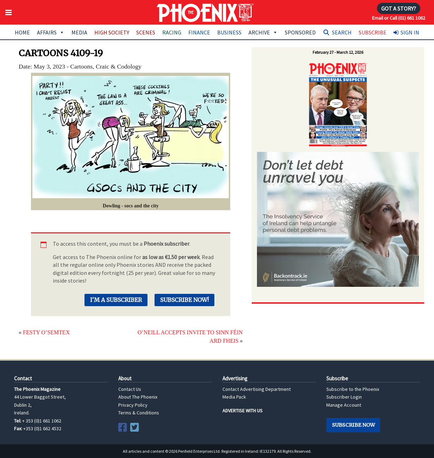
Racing (171, 32)
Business (229, 32)
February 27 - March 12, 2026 (338, 52)
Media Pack (234, 397)
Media (79, 32)
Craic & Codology (118, 66)
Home (22, 32)
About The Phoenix (137, 397)
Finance (199, 32)
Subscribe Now (353, 425)
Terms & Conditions (138, 412)
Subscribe (372, 32)
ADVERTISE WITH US (242, 410)
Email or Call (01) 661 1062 (398, 18)
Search (342, 32)
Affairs (50, 32)
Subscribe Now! (184, 299)
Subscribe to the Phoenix (352, 389)
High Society (111, 32)
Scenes (145, 32)
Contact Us (129, 389)
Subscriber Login (344, 397)
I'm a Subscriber (116, 299)
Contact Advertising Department (256, 389)
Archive (263, 32)
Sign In (410, 32)
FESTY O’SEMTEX (46, 332)
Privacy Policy (132, 405)
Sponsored (300, 32)
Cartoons (81, 66)
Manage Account (343, 405)
